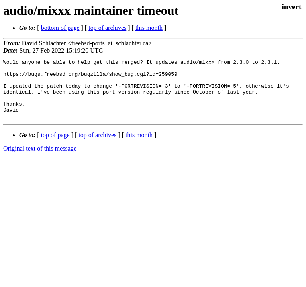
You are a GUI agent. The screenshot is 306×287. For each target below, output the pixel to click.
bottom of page (60, 27)
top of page (55, 147)
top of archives (107, 27)
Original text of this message (39, 160)
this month (149, 27)
